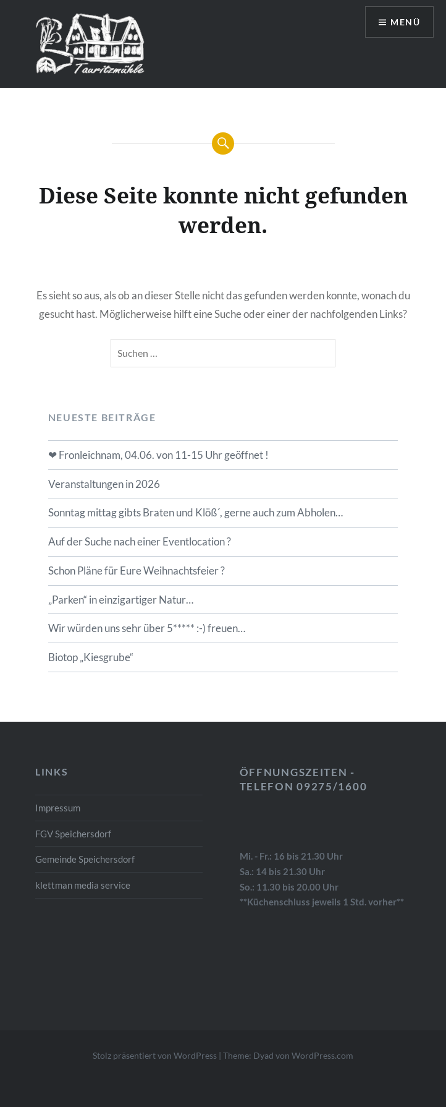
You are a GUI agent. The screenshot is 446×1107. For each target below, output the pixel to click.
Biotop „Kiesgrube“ (90, 657)
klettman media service (82, 885)
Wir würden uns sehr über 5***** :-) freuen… (146, 628)
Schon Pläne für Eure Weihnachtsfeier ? (136, 570)
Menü (405, 22)
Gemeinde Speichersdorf (85, 859)
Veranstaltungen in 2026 (104, 483)
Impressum (57, 807)
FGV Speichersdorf (73, 833)
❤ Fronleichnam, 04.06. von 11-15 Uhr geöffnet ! (158, 454)
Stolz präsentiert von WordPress (155, 1055)
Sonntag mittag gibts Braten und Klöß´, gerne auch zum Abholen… (195, 512)
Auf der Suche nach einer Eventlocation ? (139, 541)
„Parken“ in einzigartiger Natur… (120, 599)
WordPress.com (322, 1055)
